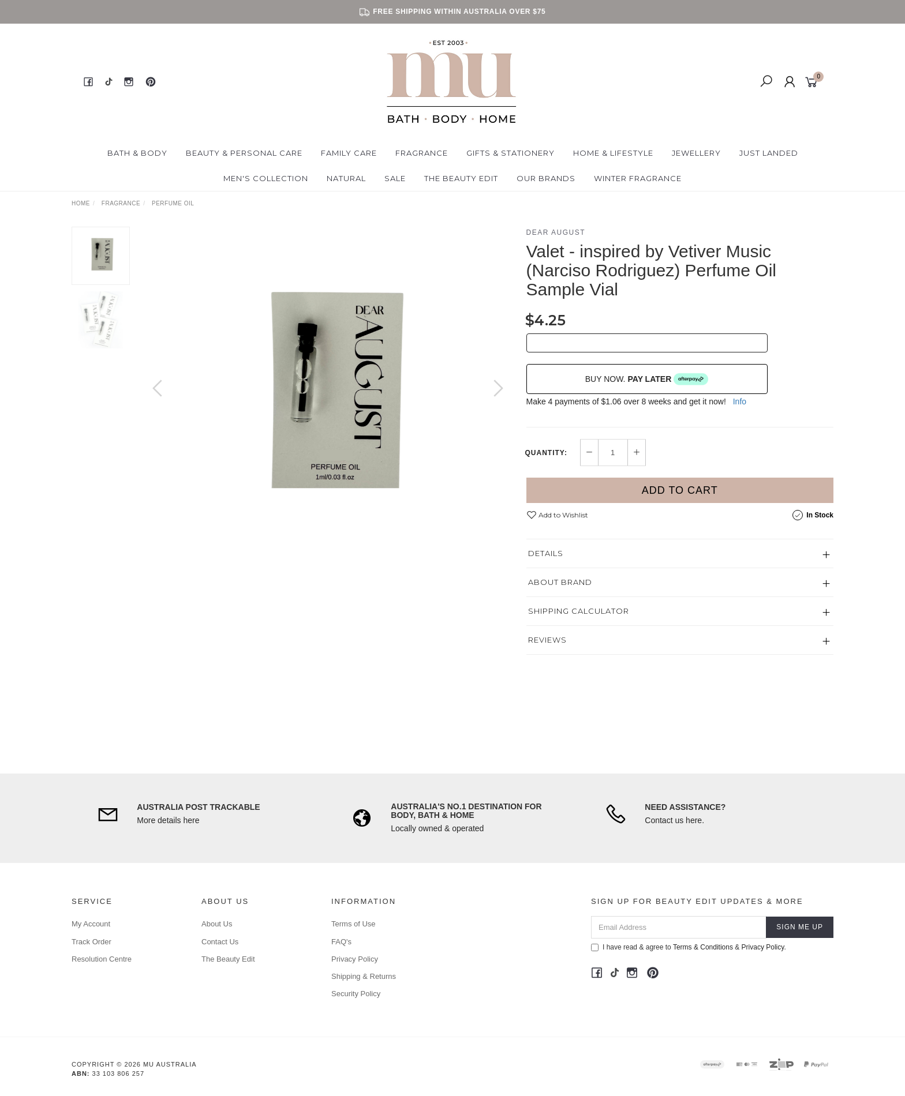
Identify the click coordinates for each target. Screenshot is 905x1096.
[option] (327, 400)
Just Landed (768, 152)
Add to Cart (680, 490)
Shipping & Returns (363, 976)
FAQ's (341, 941)
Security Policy (355, 993)
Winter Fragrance (638, 178)
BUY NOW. (647, 379)
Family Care (349, 152)
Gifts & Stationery (510, 152)
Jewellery (696, 152)
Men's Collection (265, 178)
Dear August (556, 232)
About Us (216, 923)
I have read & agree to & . (688, 947)
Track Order (91, 941)
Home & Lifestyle (613, 152)
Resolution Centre (102, 959)
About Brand (560, 582)
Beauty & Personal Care (244, 152)
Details (545, 553)
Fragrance (421, 152)
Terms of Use (353, 923)
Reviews (547, 639)
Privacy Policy (354, 959)
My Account (91, 923)
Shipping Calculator (578, 610)
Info (739, 401)
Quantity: (546, 452)
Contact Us (219, 941)
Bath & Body (137, 152)
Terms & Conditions (703, 947)
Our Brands (546, 178)
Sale (395, 178)
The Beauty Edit (461, 178)
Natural (346, 178)
